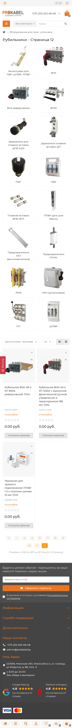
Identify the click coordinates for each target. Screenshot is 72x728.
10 (29, 545)
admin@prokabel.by (19, 649)
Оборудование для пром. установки (31, 32)
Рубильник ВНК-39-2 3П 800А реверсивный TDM (18, 391)
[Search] (52, 24)
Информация (36, 608)
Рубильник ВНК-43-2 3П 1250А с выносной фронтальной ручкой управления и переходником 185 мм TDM (53, 396)
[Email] (36, 580)
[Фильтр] (3, 365)
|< (9, 538)
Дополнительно (36, 628)
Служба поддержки (36, 618)
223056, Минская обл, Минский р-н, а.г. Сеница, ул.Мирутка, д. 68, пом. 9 (35, 665)
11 (37, 545)
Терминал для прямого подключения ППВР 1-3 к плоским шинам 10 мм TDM (18, 488)
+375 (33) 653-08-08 (18, 644)
